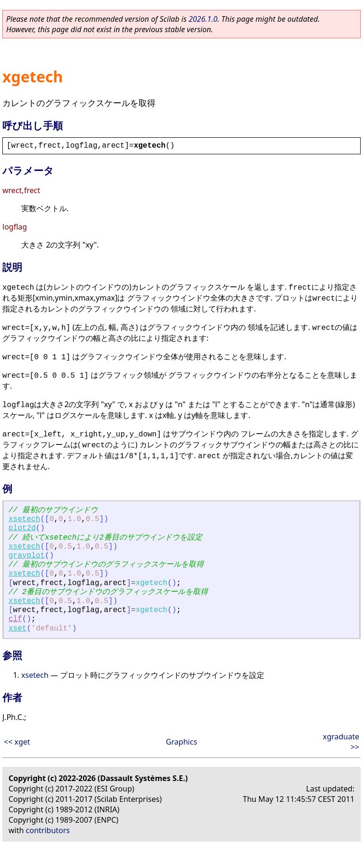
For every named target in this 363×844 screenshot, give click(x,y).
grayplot (27, 555)
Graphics (181, 742)
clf (15, 619)
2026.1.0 (203, 19)
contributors (48, 830)
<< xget (17, 742)
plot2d (22, 528)
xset (17, 628)
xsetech (24, 519)
